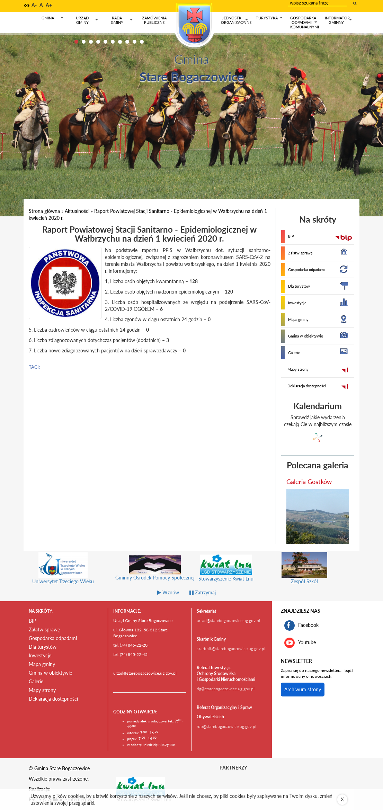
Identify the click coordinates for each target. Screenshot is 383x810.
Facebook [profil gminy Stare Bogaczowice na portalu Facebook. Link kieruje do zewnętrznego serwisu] (301, 625)
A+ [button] (49, 5)
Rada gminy (122, 20)
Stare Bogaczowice (192, 76)
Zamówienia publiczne (154, 20)
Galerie (294, 352)
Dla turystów (299, 286)
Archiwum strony (302, 689)
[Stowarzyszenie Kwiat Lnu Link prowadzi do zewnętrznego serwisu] (140, 786)
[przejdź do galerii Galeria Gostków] (317, 516)
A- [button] (34, 5)
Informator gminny (339, 20)
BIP (291, 236)
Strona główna (44, 211)
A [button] (41, 5)
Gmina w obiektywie (305, 336)
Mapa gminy (298, 319)
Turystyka (269, 19)
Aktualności (77, 211)
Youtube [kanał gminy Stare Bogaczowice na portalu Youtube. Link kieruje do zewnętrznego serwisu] (300, 643)
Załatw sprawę (300, 253)
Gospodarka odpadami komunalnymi (304, 22)
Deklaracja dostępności (306, 386)
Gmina (53, 19)
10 (142, 42)
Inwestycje (297, 302)
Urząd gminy (87, 20)
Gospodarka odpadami (306, 269)
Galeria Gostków (309, 481)
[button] (27, 5)
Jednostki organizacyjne (236, 20)
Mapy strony (298, 369)
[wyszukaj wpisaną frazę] (355, 3)
